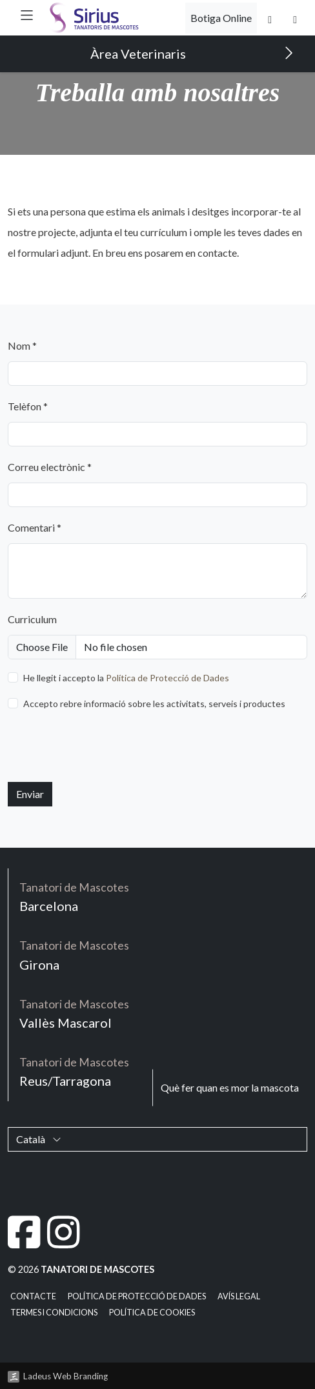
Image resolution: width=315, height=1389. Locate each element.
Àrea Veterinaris (192, 53)
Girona (74, 954)
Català (38, 1139)
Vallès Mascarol (74, 1013)
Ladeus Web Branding (65, 1376)
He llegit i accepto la (126, 677)
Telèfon (28, 406)
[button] (26, 15)
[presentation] (106, 746)
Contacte (33, 1296)
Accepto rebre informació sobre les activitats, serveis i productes (154, 703)
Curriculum (32, 619)
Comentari (34, 527)
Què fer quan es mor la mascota (230, 1087)
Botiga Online (221, 18)
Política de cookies (152, 1312)
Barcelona (74, 896)
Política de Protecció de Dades (167, 677)
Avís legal (239, 1296)
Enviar (30, 794)
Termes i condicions (53, 1312)
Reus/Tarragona (74, 1071)
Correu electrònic (50, 467)
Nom (22, 345)
